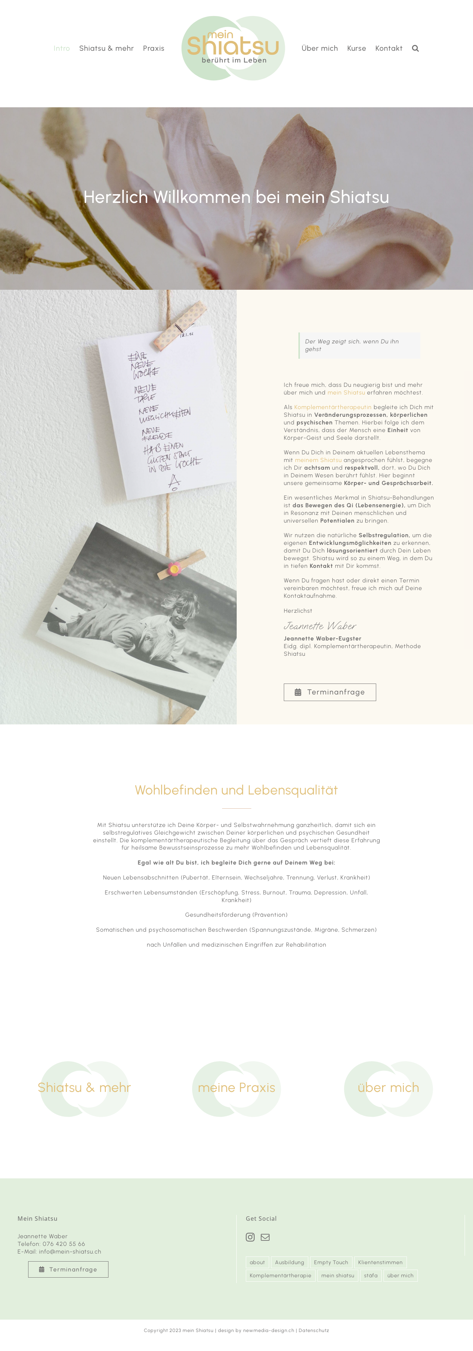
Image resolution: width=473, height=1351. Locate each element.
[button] (416, 48)
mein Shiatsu (346, 392)
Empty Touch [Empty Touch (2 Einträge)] (331, 1262)
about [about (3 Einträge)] (257, 1262)
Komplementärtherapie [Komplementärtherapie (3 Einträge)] (281, 1275)
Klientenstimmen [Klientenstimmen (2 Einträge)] (380, 1262)
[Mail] (265, 1237)
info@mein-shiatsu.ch (70, 1251)
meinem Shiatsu (318, 460)
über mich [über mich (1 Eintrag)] (401, 1275)
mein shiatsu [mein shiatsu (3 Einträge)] (337, 1275)
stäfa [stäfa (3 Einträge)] (371, 1275)
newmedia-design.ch (268, 1330)
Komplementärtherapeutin (333, 407)
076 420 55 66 (64, 1243)
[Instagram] (250, 1237)
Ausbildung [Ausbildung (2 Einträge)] (289, 1262)
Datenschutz (314, 1330)
